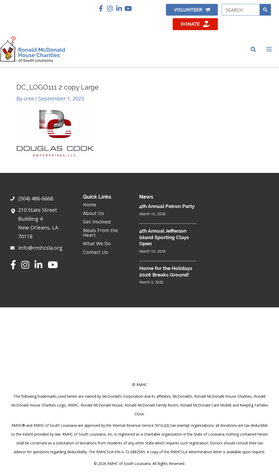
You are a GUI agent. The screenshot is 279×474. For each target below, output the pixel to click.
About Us (93, 213)
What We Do (97, 243)
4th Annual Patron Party (166, 206)
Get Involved (97, 222)
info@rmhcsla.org (40, 247)
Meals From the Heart (100, 232)
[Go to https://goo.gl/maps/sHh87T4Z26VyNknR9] (41, 224)
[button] (101, 8)
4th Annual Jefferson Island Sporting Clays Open (164, 237)
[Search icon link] (253, 50)
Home (89, 204)
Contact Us (95, 252)
